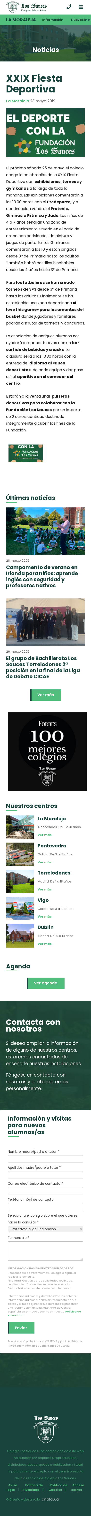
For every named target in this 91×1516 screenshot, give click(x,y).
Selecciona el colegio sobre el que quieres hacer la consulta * (45, 1222)
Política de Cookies (58, 1487)
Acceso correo (77, 1487)
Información (52, 20)
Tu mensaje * (45, 1248)
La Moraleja (21, 20)
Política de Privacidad (31, 1487)
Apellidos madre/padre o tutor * (45, 1171)
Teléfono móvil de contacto (45, 1203)
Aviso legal (12, 1487)
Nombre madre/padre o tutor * (45, 1155)
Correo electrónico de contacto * (45, 1187)
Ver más (45, 695)
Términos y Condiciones (40, 1346)
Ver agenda (45, 983)
